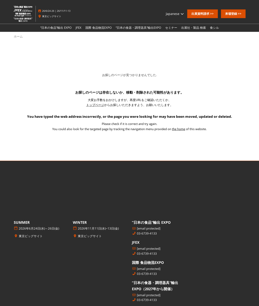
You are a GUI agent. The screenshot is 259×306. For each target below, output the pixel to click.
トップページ (95, 105)
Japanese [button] (175, 14)
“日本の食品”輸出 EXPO (56, 28)
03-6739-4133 (147, 233)
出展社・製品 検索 (193, 28)
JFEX (78, 28)
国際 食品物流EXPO (98, 28)
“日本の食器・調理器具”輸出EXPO (138, 28)
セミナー (171, 28)
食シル (214, 28)
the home (178, 129)
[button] (202, 13)
